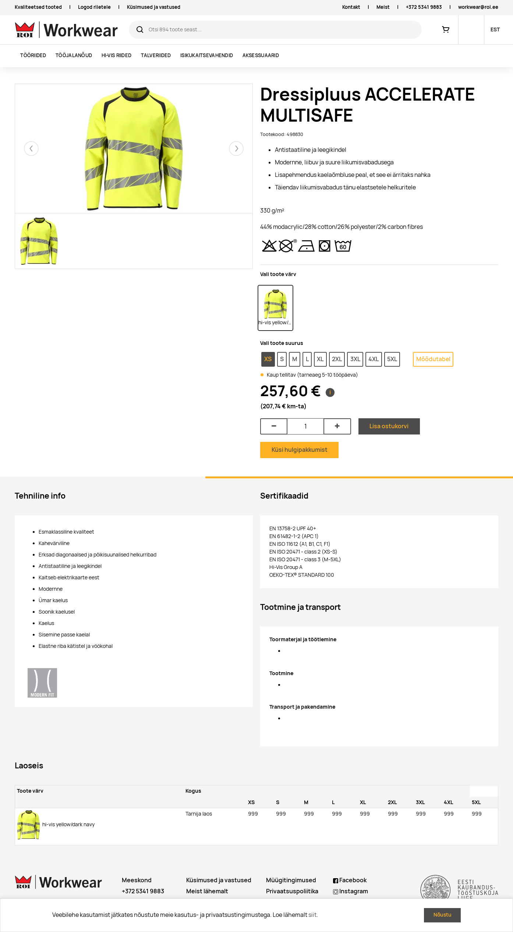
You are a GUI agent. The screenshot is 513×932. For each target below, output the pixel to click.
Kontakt (351, 7)
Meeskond (137, 880)
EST (495, 29)
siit (312, 915)
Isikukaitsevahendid (206, 55)
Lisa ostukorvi (388, 426)
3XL (355, 359)
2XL (337, 359)
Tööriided (33, 55)
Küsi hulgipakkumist (300, 450)
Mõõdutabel (433, 359)
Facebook (350, 880)
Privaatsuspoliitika (292, 891)
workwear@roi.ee (478, 7)
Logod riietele (94, 7)
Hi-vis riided (116, 55)
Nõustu (443, 914)
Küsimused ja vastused (153, 7)
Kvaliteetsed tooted (38, 7)
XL (320, 359)
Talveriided (156, 55)
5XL (392, 359)
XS (268, 359)
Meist (383, 7)
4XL (373, 359)
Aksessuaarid (261, 55)
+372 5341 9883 (424, 7)
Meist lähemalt (207, 891)
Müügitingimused (291, 880)
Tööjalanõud (74, 55)
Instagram (350, 891)
